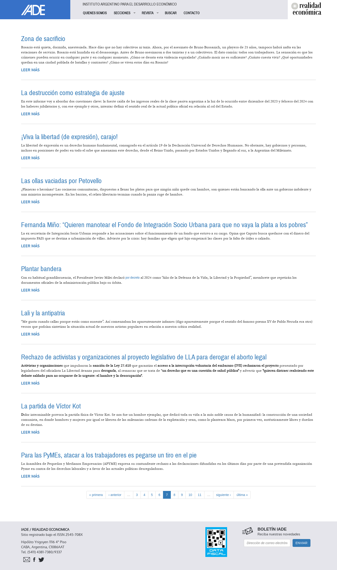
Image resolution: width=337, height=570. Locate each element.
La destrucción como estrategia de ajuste (73, 92)
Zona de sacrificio (43, 38)
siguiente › (223, 495)
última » (242, 495)
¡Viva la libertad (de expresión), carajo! (69, 136)
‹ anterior (115, 495)
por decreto (132, 277)
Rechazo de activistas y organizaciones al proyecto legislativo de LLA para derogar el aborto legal (143, 357)
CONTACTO (192, 13)
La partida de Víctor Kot (51, 406)
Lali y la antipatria (43, 313)
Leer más (30, 70)
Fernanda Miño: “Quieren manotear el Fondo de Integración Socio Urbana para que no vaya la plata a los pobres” (164, 224)
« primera (96, 495)
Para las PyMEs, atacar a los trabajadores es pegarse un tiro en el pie (109, 455)
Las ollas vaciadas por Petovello (61, 180)
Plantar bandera (41, 268)
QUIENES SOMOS (95, 13)
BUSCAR (171, 13)
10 (190, 495)
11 (199, 495)
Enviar (301, 543)
